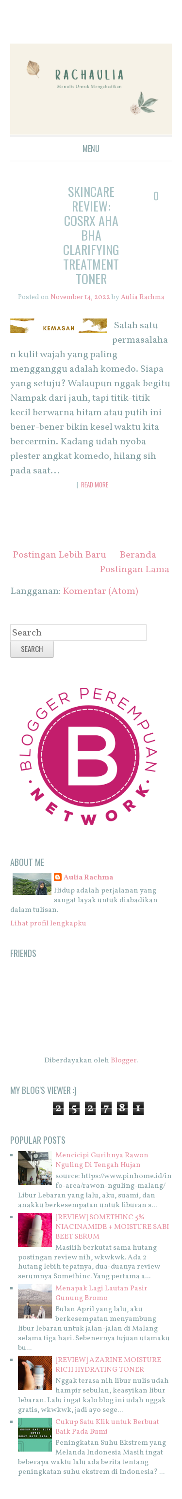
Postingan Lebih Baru (59, 555)
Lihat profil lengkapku (48, 924)
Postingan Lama (134, 569)
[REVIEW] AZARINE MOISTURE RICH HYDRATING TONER (108, 1365)
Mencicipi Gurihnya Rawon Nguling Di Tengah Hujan (102, 1160)
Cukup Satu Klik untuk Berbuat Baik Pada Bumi (107, 1427)
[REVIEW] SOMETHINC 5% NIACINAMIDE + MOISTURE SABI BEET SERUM (112, 1227)
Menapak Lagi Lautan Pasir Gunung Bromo (101, 1293)
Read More (94, 484)
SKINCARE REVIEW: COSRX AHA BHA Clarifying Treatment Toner (91, 235)
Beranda (137, 555)
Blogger (123, 1061)
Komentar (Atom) (100, 591)
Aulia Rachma (88, 878)
